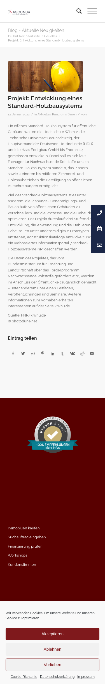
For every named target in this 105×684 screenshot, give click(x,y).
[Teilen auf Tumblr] (62, 353)
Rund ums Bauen (64, 114)
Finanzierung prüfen (25, 546)
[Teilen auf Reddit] (82, 353)
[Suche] (76, 11)
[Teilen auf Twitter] (23, 353)
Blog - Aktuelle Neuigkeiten (36, 30)
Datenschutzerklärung (57, 677)
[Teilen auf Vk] (72, 353)
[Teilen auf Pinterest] (43, 353)
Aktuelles (44, 114)
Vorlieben (52, 664)
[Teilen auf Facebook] (13, 353)
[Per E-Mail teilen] (92, 353)
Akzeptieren (52, 633)
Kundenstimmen (22, 564)
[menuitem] (76, 11)
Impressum (86, 677)
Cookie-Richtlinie (24, 677)
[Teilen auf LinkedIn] (52, 353)
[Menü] (89, 11)
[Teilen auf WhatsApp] (33, 353)
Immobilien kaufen (24, 528)
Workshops (17, 555)
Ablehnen (52, 649)
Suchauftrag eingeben (27, 537)
